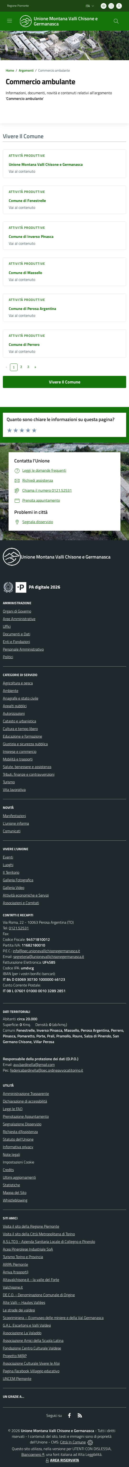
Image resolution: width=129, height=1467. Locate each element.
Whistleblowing (15, 1200)
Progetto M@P (15, 1356)
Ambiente (10, 690)
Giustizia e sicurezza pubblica (25, 744)
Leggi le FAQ (13, 1109)
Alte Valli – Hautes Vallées (24, 1302)
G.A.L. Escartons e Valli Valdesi (27, 1325)
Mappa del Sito (14, 1192)
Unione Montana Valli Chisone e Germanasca (46, 164)
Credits (8, 1170)
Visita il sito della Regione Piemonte (31, 1226)
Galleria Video (13, 887)
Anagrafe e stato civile (20, 698)
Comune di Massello (25, 272)
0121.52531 (19, 928)
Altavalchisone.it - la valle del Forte (31, 1279)
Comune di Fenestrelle (27, 200)
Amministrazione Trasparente (26, 1093)
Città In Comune (73, 1442)
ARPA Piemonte (15, 1264)
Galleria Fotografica (18, 880)
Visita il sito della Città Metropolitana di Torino (39, 1234)
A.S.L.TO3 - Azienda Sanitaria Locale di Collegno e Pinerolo (49, 1241)
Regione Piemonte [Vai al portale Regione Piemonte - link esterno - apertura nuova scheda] (18, 6)
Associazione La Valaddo (22, 1333)
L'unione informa (16, 823)
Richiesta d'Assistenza (20, 1131)
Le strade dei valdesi (19, 1310)
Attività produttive (27, 155)
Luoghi (8, 865)
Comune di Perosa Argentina (32, 308)
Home (10, 70)
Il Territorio (11, 872)
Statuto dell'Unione (18, 1139)
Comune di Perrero (24, 344)
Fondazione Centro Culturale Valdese (32, 1348)
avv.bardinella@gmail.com (34, 1064)
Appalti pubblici (15, 706)
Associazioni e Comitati (21, 903)
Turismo (9, 782)
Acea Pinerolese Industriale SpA (28, 1249)
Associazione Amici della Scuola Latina (33, 1340)
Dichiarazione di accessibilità (25, 1101)
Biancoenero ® (32, 1454)
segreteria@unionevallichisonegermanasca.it (48, 956)
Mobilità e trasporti (18, 759)
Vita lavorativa (14, 789)
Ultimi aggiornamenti (19, 1177)
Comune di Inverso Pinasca (31, 236)
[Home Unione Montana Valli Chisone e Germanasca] (62, 21)
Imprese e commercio (19, 751)
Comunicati (11, 831)
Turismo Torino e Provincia (23, 1257)
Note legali (11, 1154)
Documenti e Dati (16, 634)
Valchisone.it (13, 1287)
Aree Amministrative (19, 619)
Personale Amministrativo (23, 649)
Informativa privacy (18, 1147)
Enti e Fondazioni (16, 641)
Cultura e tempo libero (20, 728)
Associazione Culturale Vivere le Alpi (31, 1363)
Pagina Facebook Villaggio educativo (31, 1371)
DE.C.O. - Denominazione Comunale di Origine (39, 1295)
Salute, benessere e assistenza (27, 767)
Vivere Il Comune (64, 382)
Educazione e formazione (22, 736)
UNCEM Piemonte (17, 1378)
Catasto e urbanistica (19, 721)
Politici (8, 657)
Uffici (7, 626)
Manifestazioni (14, 816)
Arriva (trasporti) (15, 1272)
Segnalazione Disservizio (22, 1124)
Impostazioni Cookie (18, 1162)
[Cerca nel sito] (116, 21)
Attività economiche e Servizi (26, 895)
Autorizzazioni (14, 713)
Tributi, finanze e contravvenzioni (28, 774)
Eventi (8, 857)
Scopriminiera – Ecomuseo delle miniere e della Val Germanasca (53, 1317)
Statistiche (11, 1185)
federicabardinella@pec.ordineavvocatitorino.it (46, 1070)
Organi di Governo (17, 611)
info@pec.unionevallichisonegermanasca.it (46, 951)
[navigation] (9, 21)
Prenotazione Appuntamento (26, 1116)
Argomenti (26, 70)
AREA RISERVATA (61, 1460)
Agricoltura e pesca (18, 683)
